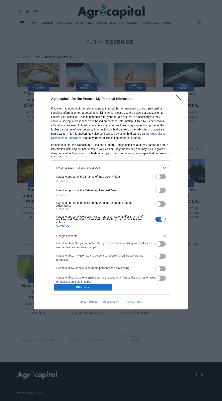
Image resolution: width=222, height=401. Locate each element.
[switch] (160, 176)
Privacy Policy (133, 302)
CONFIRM (83, 287)
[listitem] (111, 167)
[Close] (180, 98)
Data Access (111, 302)
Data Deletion (88, 302)
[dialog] (111, 200)
